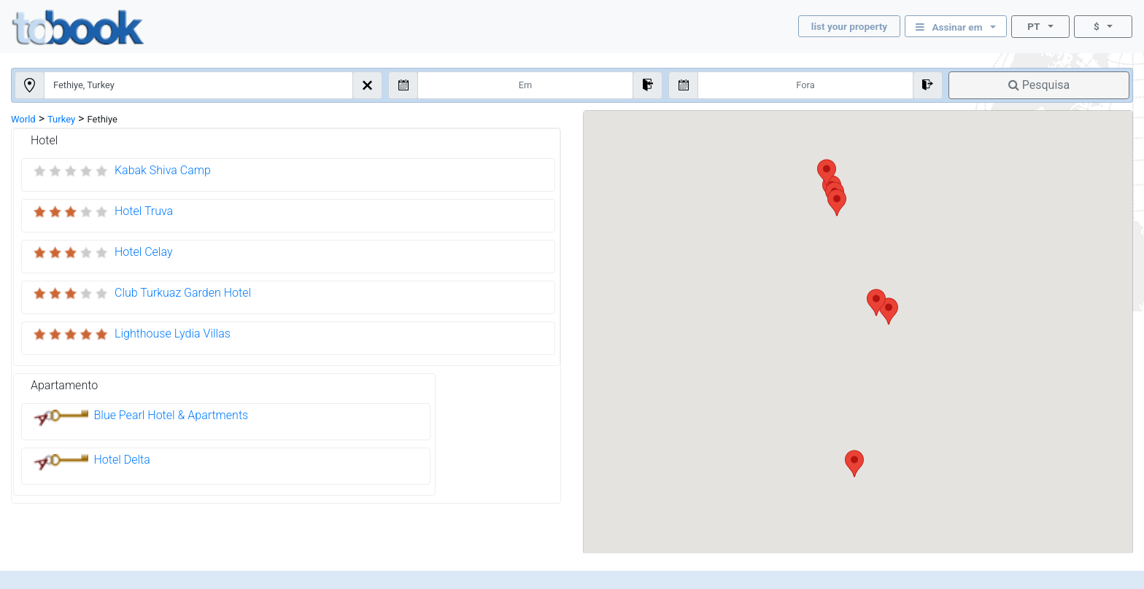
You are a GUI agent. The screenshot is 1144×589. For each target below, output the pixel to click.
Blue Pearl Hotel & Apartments (171, 415)
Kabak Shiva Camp (163, 170)
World (23, 119)
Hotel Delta (122, 460)
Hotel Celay (144, 252)
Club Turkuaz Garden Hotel (183, 293)
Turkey (61, 119)
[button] (854, 463)
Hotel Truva (144, 211)
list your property (849, 26)
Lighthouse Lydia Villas (173, 333)
